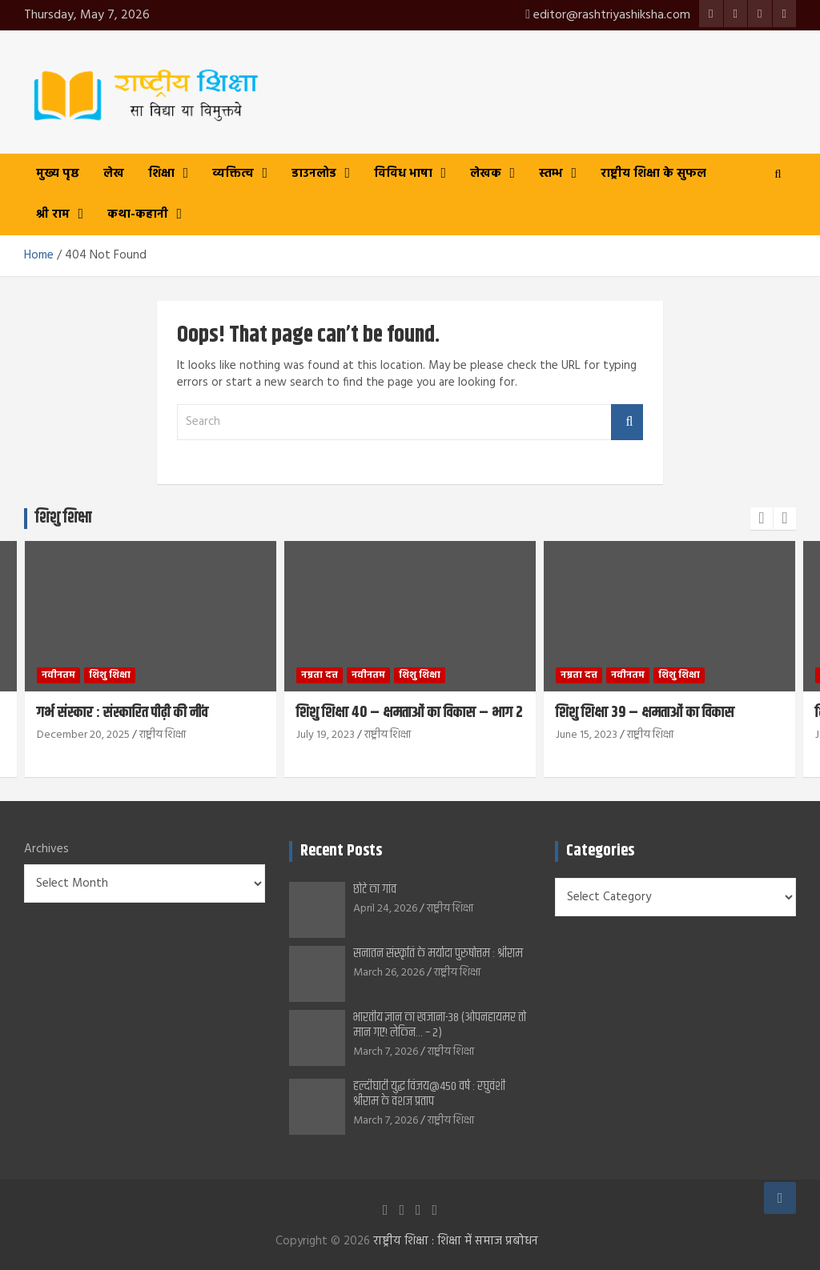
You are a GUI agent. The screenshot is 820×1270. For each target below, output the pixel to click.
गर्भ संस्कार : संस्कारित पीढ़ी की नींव (122, 712)
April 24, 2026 (385, 908)
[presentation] (761, 518)
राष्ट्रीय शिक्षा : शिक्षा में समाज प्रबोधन (455, 1241)
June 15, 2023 (586, 735)
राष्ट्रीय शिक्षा (162, 735)
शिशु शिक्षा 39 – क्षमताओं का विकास (645, 712)
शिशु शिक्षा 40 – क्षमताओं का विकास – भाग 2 (409, 712)
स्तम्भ (551, 173)
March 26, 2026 (388, 973)
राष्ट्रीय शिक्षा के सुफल (653, 173)
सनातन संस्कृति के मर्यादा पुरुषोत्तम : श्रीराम (438, 953)
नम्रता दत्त (319, 675)
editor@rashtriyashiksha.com (607, 15)
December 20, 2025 (83, 735)
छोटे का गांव (374, 889)
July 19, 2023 (325, 735)
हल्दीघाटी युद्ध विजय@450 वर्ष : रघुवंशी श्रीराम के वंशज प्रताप (429, 1094)
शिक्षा (161, 173)
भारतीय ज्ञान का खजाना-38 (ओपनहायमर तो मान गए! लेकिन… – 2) (439, 1025)
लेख (113, 173)
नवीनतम (58, 675)
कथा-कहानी (137, 214)
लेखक (485, 173)
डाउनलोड (313, 173)
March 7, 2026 (385, 1052)
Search (627, 422)
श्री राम (53, 214)
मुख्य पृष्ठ (57, 173)
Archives (46, 849)
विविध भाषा (403, 173)
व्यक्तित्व (233, 173)
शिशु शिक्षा (110, 675)
